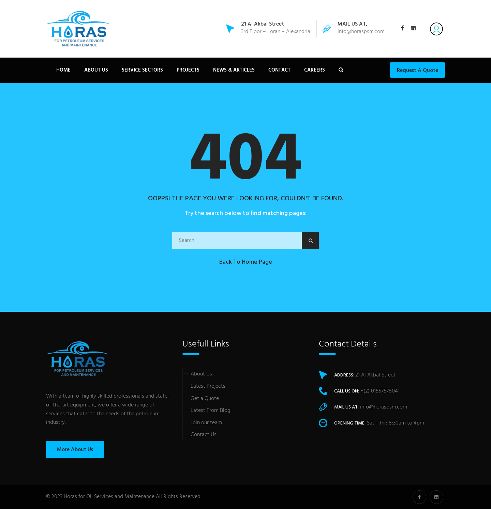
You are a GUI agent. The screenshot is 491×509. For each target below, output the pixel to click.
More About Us (75, 449)
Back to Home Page (245, 262)
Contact (279, 70)
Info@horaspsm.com (361, 31)
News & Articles (234, 70)
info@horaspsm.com (383, 407)
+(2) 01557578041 (380, 391)
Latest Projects (208, 386)
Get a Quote (205, 398)
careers (314, 70)
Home (63, 70)
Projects (188, 70)
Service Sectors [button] (142, 70)
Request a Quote (417, 70)
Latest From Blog (210, 410)
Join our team (206, 422)
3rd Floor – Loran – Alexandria (275, 28)
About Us (96, 70)
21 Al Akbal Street (375, 375)
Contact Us (204, 434)
